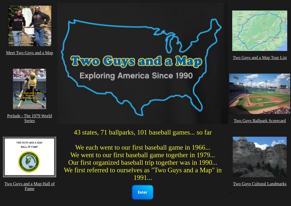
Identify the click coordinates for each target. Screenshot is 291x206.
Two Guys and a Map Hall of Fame (29, 186)
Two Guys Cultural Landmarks (259, 183)
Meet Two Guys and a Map (29, 52)
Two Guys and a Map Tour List (260, 57)
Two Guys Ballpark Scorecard (260, 120)
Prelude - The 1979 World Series (29, 118)
